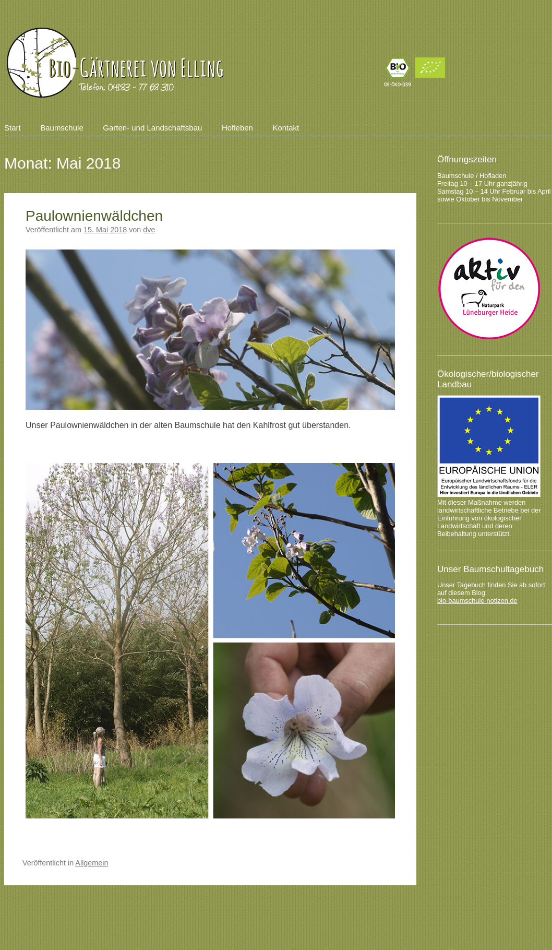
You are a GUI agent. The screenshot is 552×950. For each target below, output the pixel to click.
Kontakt (285, 127)
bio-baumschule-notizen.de (477, 600)
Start (12, 127)
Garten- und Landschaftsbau (152, 127)
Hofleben (237, 127)
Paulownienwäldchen (94, 216)
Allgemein (91, 863)
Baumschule (61, 127)
